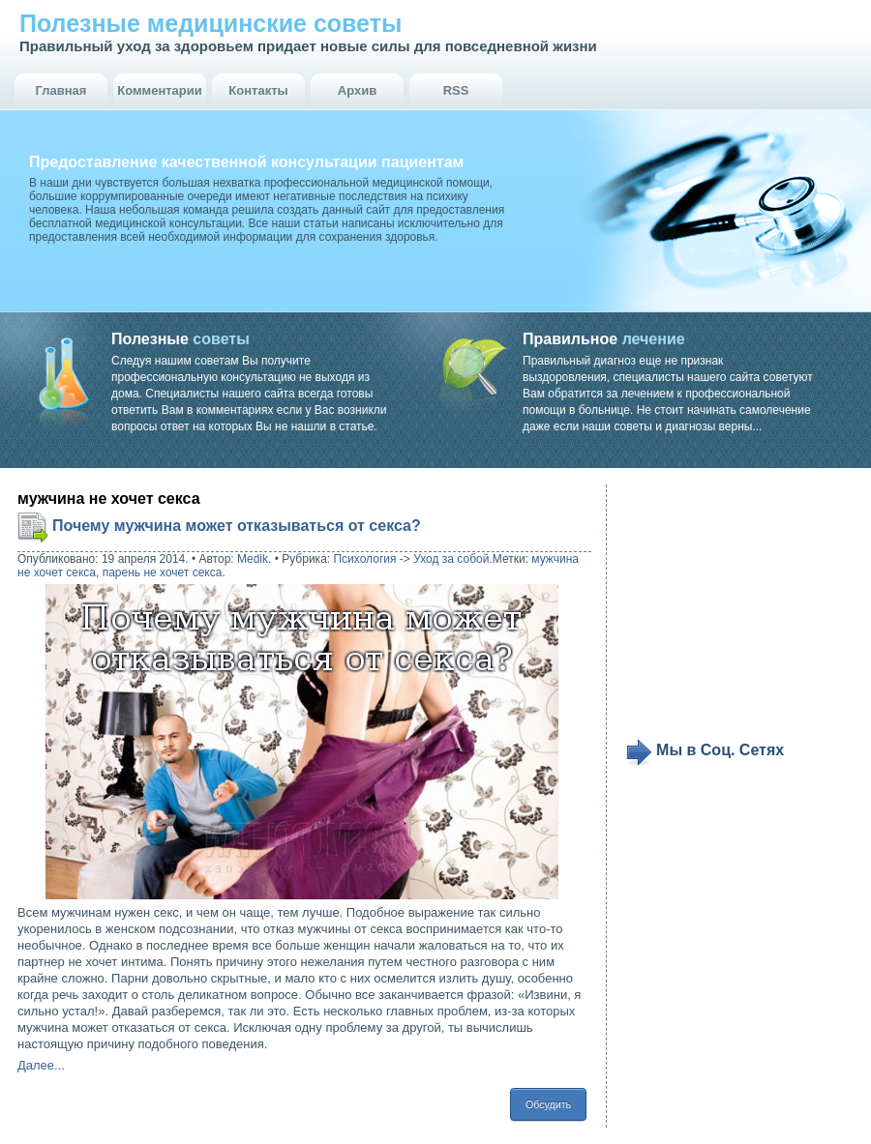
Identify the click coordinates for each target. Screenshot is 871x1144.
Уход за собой (451, 559)
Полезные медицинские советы (210, 23)
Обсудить (548, 1104)
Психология (364, 559)
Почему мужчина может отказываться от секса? (236, 525)
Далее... (41, 1065)
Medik (252, 559)
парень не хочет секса (163, 572)
